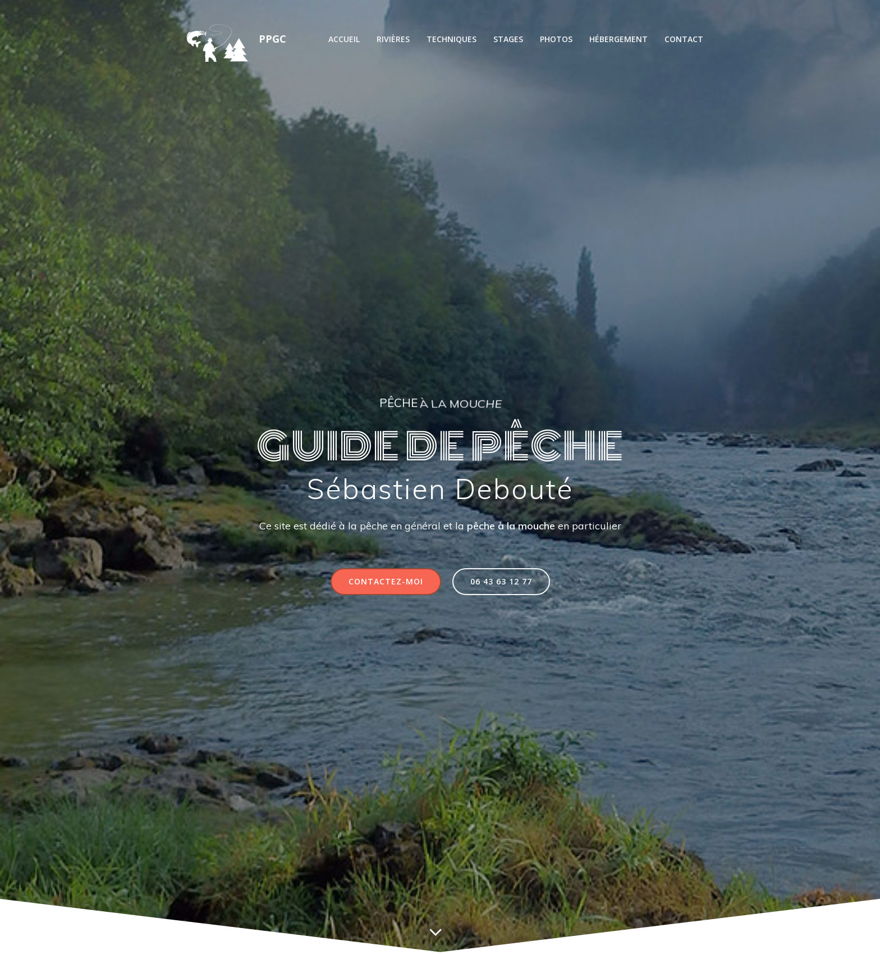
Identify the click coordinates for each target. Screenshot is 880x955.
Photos (556, 39)
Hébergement (618, 39)
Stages (508, 39)
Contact (683, 39)
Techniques (451, 39)
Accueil (344, 39)
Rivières (393, 39)
